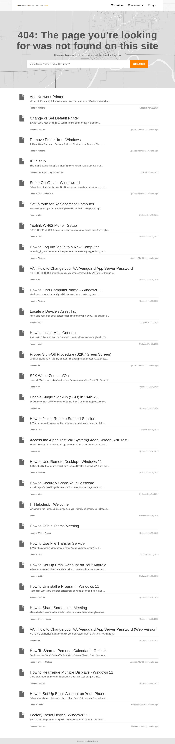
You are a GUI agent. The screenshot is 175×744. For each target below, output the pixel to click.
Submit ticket (135, 5)
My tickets (117, 5)
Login (152, 5)
